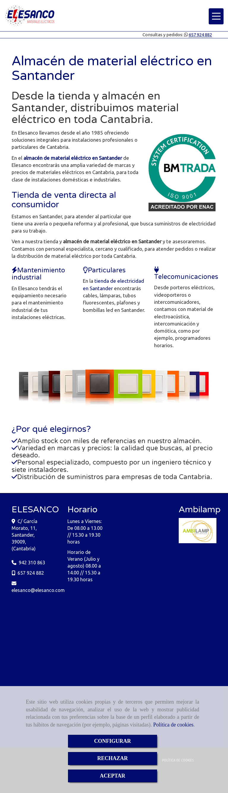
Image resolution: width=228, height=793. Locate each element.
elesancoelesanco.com (38, 590)
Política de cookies (173, 725)
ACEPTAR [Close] (112, 776)
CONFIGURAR (112, 741)
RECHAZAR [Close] (112, 758)
